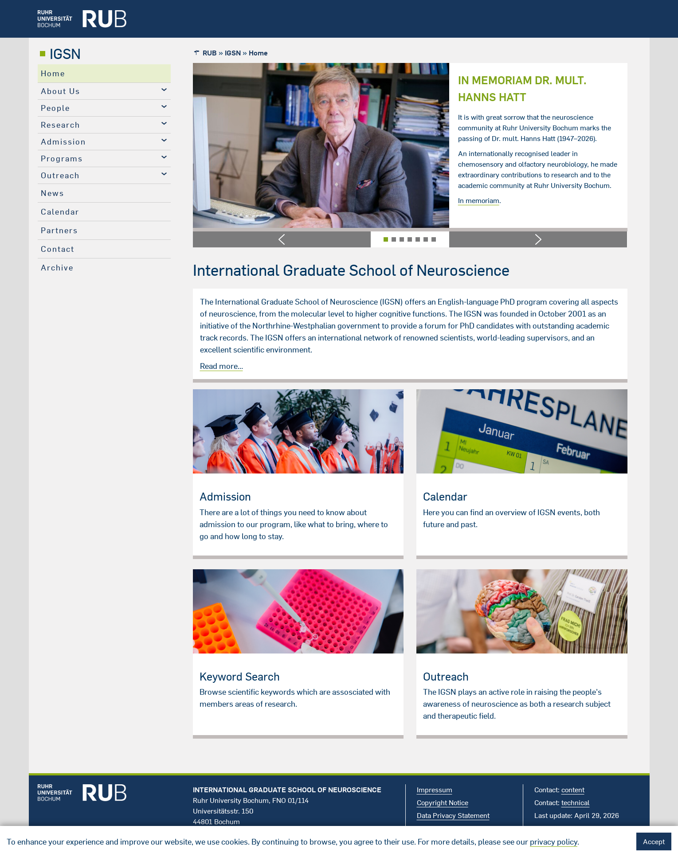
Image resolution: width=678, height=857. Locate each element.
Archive (57, 267)
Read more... (221, 366)
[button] (282, 239)
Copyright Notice (442, 802)
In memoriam (478, 200)
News (52, 193)
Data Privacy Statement (453, 815)
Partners (59, 230)
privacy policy (553, 842)
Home (53, 73)
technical (575, 802)
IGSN (65, 54)
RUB (210, 52)
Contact (57, 249)
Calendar (60, 212)
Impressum (434, 789)
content (572, 789)
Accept (654, 841)
